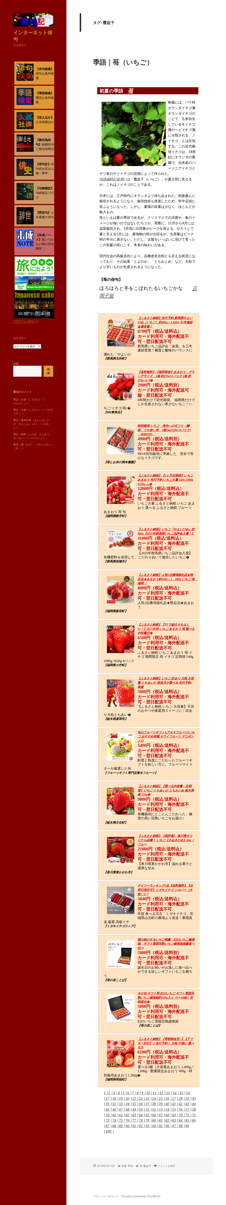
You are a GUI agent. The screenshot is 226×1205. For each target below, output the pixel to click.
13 (168, 1093)
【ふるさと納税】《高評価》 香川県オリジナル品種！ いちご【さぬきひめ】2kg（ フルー (166, 840)
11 (155, 1093)
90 (128, 1126)
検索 (15, 364)
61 (121, 1115)
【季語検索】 (45, 93)
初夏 (124, 1166)
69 (174, 1115)
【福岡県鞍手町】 (116, 516)
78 (141, 1120)
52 (154, 1109)
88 (114, 1126)
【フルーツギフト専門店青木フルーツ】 (131, 773)
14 (175, 1093)
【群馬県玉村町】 (116, 358)
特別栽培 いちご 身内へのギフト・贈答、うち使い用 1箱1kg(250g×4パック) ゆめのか (164, 430)
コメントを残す (166, 1166)
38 (154, 1104)
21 (134, 1098)
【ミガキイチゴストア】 (120, 926)
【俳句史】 (43, 164)
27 (174, 1098)
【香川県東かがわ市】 (119, 872)
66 (154, 1115)
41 (174, 1104)
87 (108, 1126)
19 (121, 1098)
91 (134, 1126)
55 (174, 1109)
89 (121, 1126)
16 (188, 1093)
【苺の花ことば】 (116, 980)
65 (147, 1115)
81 (161, 1120)
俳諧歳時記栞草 (111, 179)
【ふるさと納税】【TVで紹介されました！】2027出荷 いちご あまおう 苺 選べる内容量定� (166, 629)
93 (147, 1126)
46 (114, 1109)
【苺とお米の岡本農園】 (120, 462)
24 (154, 1098)
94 (154, 1126)
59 (108, 1115)
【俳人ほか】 (45, 117)
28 (181, 1098)
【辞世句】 (43, 212)
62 (128, 1115)
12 (161, 1093)
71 (187, 1115)
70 (181, 1115)
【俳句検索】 (45, 69)
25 (161, 1098)
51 (147, 1109)
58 (194, 1109)
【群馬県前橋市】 (116, 561)
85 (187, 1120)
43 (187, 1104)
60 (114, 1115)
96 (167, 1126)
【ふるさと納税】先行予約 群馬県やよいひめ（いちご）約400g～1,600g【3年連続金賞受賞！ (165, 322)
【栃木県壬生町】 (116, 822)
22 (141, 1098)
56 (181, 1109)
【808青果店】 (113, 412)
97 (174, 1126)
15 (181, 1093)
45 (108, 1109)
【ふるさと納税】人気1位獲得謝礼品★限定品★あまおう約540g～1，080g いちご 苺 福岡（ (168, 579)
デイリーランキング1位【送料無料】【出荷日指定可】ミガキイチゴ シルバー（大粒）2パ (165, 890)
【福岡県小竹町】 (116, 665)
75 (121, 1120)
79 (147, 1120)
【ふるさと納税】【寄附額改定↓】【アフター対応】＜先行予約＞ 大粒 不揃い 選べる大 (166, 1043)
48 (128, 1109)
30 (194, 1098)
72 (194, 1115)
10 (148, 1093)
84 (181, 1120)
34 (128, 1104)
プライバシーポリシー (26, 321)
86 (194, 1120)
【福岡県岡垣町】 (116, 1079)
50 (141, 1109)
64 (141, 1115)
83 (174, 1120)
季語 (130, 1166)
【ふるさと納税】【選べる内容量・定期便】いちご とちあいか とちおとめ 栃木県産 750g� (166, 790)
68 (167, 1115)
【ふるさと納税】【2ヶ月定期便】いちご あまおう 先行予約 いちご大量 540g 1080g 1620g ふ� (165, 480)
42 (181, 1104)
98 (181, 1126)
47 (121, 1109)
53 (161, 1109)
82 (167, 1120)
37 (147, 1104)
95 (161, 1126)
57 (187, 1109)
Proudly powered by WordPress (141, 1196)
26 (167, 1098)
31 (108, 1104)
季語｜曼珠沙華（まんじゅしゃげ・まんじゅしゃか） (31, 422)
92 (141, 1126)
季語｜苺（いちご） (123, 62)
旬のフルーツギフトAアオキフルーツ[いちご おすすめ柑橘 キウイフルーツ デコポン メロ (166, 737)
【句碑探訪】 (45, 188)
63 (134, 1115)
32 (114, 1104)
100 (109, 1131)
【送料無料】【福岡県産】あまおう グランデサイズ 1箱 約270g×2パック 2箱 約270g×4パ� (166, 376)
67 (161, 1115)
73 (108, 1120)
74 (114, 1120)
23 (147, 1098)
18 (114, 1098)
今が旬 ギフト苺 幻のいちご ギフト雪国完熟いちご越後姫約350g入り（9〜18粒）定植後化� (166, 998)
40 (167, 1104)
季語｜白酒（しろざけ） (27, 399)
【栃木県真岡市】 (116, 719)
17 (108, 1098)
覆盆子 (147, 1166)
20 (128, 1098)
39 (161, 1104)
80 (154, 1120)
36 (141, 1104)
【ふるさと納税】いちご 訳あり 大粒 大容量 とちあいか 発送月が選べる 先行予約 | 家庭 (166, 683)
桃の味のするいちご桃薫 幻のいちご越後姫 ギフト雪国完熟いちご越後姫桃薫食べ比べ (166, 944)
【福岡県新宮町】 (116, 611)
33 (121, 1104)
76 (128, 1120)
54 (167, 1109)
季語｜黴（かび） (23, 444)
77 (134, 1120)
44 (194, 1104)
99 (187, 1126)
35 (134, 1104)
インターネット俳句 (32, 35)
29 (187, 1098)
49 (134, 1109)
